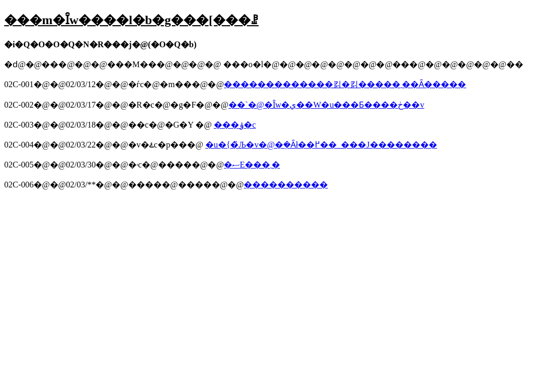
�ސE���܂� (252, 164)
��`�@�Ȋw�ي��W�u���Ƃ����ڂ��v (327, 104)
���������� (286, 184)
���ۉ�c (235, 124)
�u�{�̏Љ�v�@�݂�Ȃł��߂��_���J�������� (321, 144)
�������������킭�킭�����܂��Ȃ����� (345, 84)
